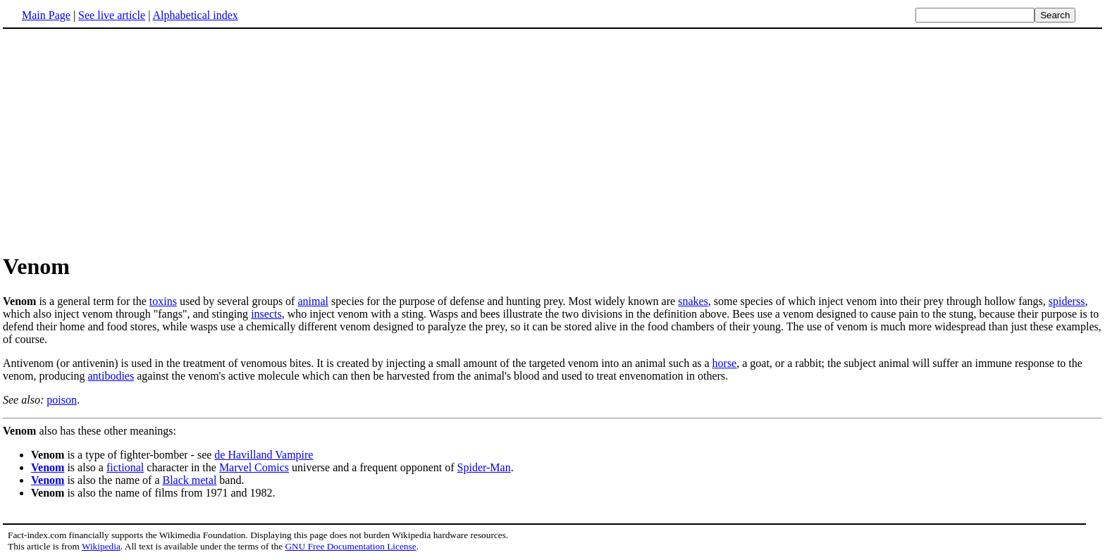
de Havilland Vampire (263, 455)
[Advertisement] (121, 140)
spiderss (1067, 301)
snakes (693, 301)
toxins (163, 301)
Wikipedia (101, 546)
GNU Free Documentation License (350, 546)
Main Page (46, 15)
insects (266, 314)
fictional (125, 467)
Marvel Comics (254, 467)
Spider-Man (484, 467)
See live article (111, 15)
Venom (47, 467)
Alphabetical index (194, 15)
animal (312, 301)
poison (62, 400)
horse (724, 363)
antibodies (110, 376)
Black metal (190, 480)
